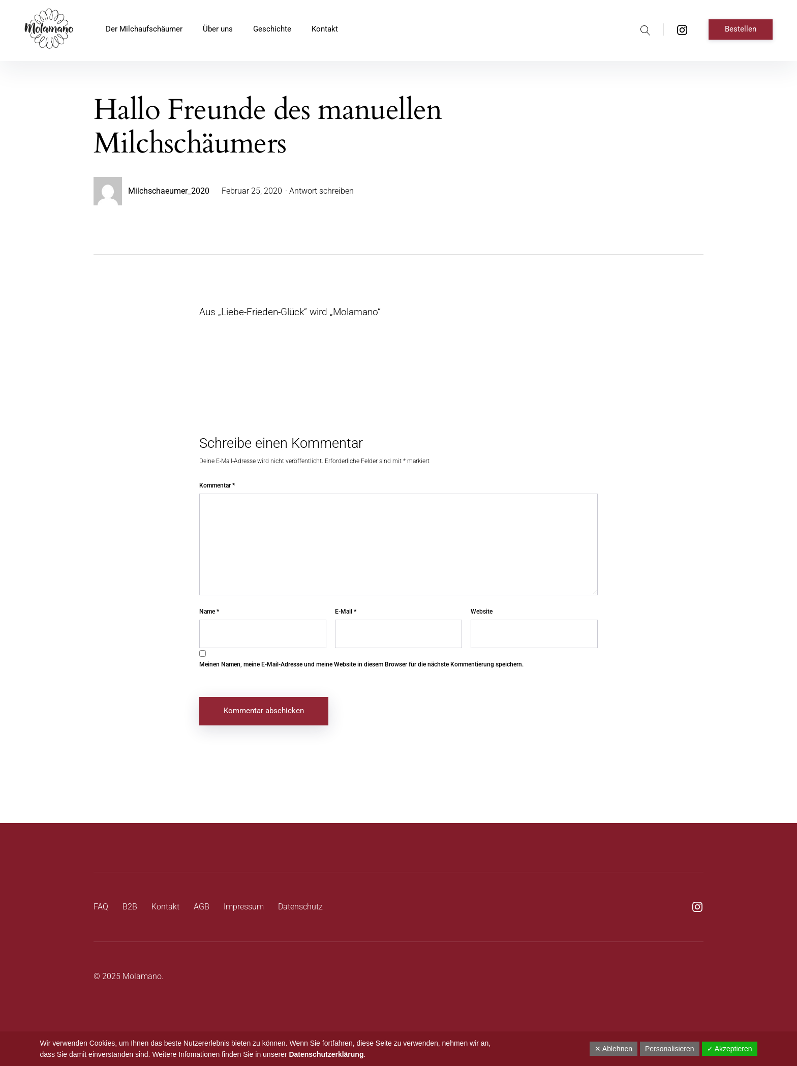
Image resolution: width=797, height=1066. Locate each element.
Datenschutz (300, 906)
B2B (129, 906)
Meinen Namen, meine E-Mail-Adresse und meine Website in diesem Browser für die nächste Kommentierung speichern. (361, 664)
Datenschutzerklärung (326, 1054)
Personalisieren (669, 1049)
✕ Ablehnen (613, 1049)
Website (482, 611)
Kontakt (325, 29)
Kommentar (217, 485)
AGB (201, 906)
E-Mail (345, 611)
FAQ (101, 906)
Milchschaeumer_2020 (168, 191)
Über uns (218, 29)
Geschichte (272, 29)
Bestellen (740, 29)
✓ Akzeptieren (729, 1049)
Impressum (244, 906)
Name (209, 611)
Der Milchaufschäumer (144, 29)
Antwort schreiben (321, 191)
